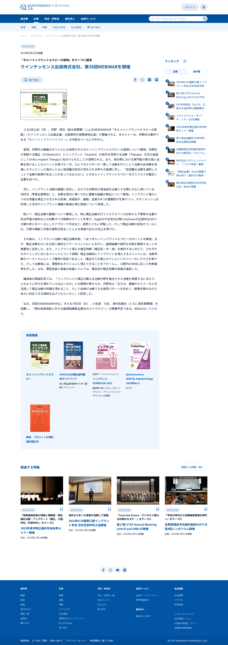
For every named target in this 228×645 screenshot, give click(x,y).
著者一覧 (24, 613)
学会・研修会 (51, 18)
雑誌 (22, 599)
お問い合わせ (56, 640)
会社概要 (178, 595)
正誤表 (23, 618)
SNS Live (101, 604)
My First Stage (65, 622)
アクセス (178, 599)
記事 (36, 18)
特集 (44, 27)
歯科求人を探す (143, 615)
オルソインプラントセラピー (47, 139)
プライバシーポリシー (76, 640)
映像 (22, 604)
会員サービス (88, 18)
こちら (150, 308)
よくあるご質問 (39, 640)
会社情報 (178, 588)
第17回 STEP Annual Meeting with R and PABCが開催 (137, 526)
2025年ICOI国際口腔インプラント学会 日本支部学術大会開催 (89, 523)
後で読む (96, 27)
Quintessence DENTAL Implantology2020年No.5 (139, 379)
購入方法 (24, 622)
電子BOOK (25, 609)
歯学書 (24, 18)
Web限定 (76, 27)
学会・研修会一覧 (106, 595)
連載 (33, 27)
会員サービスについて (146, 595)
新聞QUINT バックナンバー (72, 618)
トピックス (59, 27)
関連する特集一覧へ (192, 467)
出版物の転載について (185, 623)
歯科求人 (70, 18)
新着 (23, 27)
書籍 (22, 595)
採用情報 (178, 604)
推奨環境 (24, 640)
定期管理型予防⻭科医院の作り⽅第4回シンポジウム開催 (186, 526)
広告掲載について (182, 618)
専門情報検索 (142, 599)
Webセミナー (103, 599)
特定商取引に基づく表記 (101, 640)
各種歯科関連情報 (182, 627)
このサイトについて (184, 613)
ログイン (190, 7)
